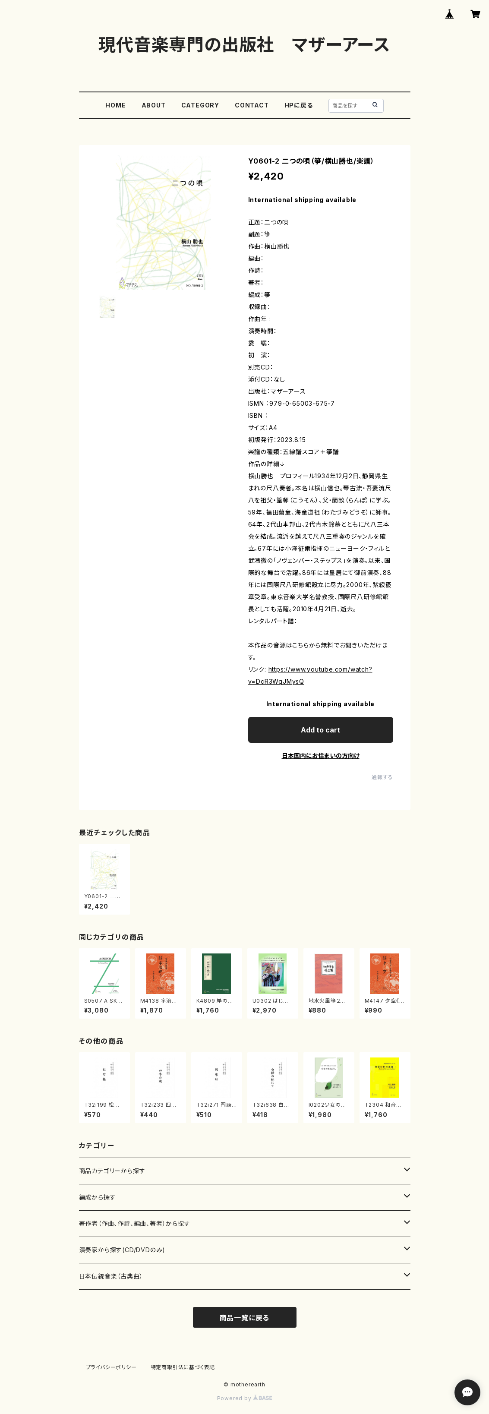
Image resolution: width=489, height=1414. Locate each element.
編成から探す (97, 1197)
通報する (382, 777)
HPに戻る (298, 105)
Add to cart (320, 730)
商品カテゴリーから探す (112, 1170)
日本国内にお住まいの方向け (321, 755)
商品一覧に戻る (245, 1317)
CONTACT (252, 105)
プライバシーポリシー (111, 1367)
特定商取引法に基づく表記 (183, 1367)
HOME (115, 105)
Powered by (244, 1398)
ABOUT (154, 105)
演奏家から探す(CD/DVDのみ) (122, 1249)
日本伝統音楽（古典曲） (111, 1276)
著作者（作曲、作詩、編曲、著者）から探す (134, 1223)
